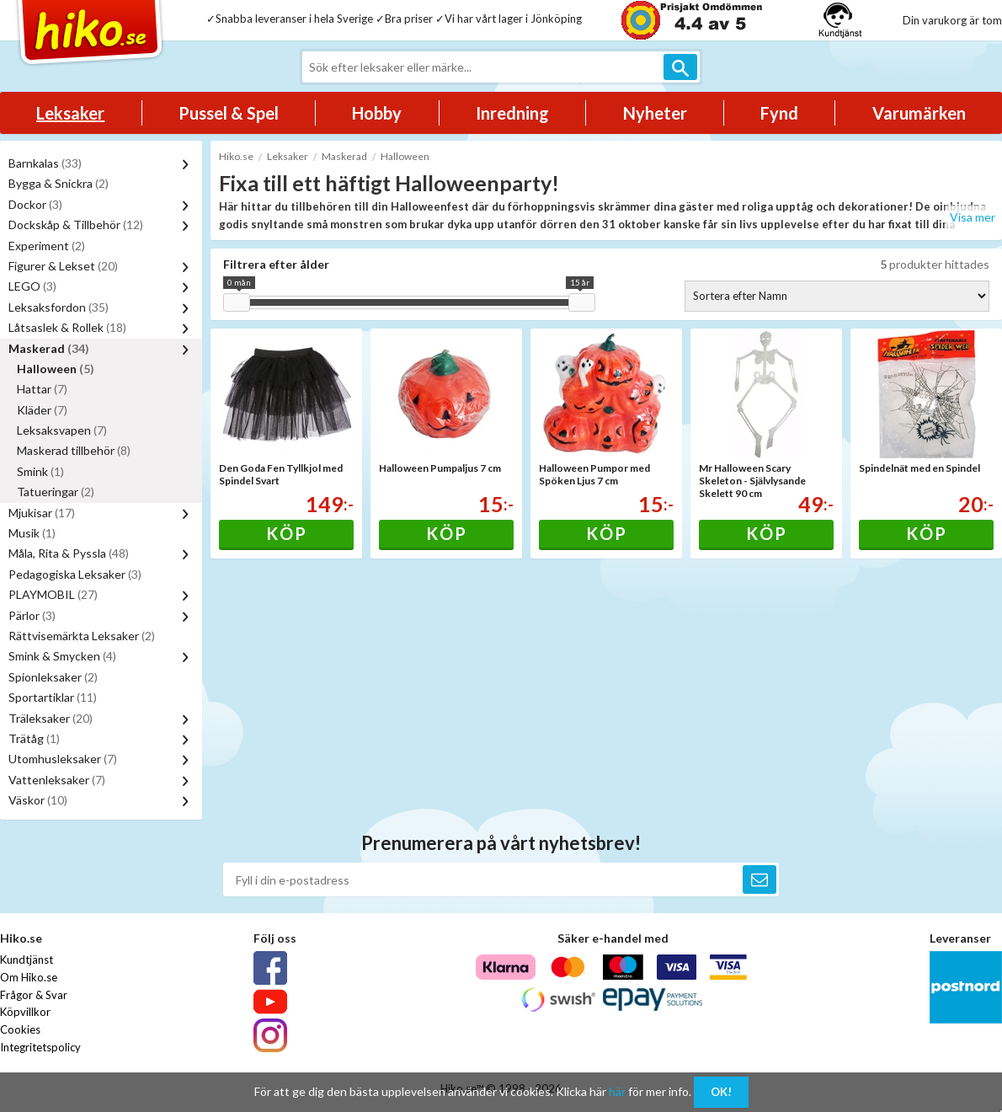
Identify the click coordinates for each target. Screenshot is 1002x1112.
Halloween (55, 368)
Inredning (512, 113)
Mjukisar (41, 512)
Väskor (37, 800)
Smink (40, 471)
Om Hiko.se (28, 977)
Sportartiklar (52, 697)
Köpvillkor (25, 1011)
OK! (721, 1092)
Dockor (35, 204)
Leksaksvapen (62, 430)
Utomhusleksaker (62, 758)
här (617, 1091)
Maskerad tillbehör (74, 450)
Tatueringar (55, 491)
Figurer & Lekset (63, 266)
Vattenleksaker (56, 780)
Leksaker (70, 113)
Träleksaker (50, 718)
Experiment (46, 245)
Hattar (42, 389)
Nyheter (655, 113)
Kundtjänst (26, 959)
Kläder (42, 410)
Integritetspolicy (40, 1047)
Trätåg (34, 738)
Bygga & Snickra (58, 183)
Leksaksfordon (58, 307)
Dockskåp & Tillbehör (75, 224)
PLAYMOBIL (53, 594)
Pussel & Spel (229, 113)
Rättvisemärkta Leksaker (81, 635)
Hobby (377, 113)
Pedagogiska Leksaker (74, 574)
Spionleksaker (53, 677)
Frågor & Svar (33, 995)
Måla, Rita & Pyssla (68, 553)
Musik (32, 533)
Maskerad (48, 348)
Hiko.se (236, 156)
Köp (286, 533)
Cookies (20, 1029)
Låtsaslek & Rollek (67, 327)
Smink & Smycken (62, 656)
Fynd (779, 113)
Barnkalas (45, 163)
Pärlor (32, 615)
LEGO (32, 286)
